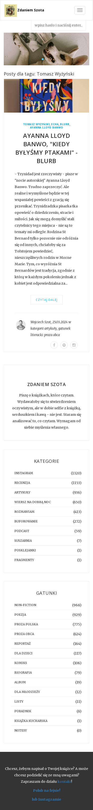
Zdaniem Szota (30, 10)
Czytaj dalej (47, 300)
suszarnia (23, 540)
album (20, 682)
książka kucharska (30, 721)
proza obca (52, 335)
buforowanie (26, 521)
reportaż (22, 643)
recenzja (22, 483)
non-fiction (25, 605)
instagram (23, 473)
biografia (23, 672)
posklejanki (25, 550)
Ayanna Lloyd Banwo (46, 127)
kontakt (64, 781)
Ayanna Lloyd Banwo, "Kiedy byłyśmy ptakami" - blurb (46, 148)
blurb (64, 124)
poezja (20, 614)
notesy (20, 730)
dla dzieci (23, 653)
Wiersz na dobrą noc (32, 502)
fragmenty (24, 560)
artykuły (50, 328)
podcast (21, 531)
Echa (55, 124)
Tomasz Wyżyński (36, 124)
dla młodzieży (27, 692)
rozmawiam (24, 512)
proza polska (26, 624)
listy (18, 701)
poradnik (22, 711)
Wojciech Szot (41, 322)
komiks (20, 663)
